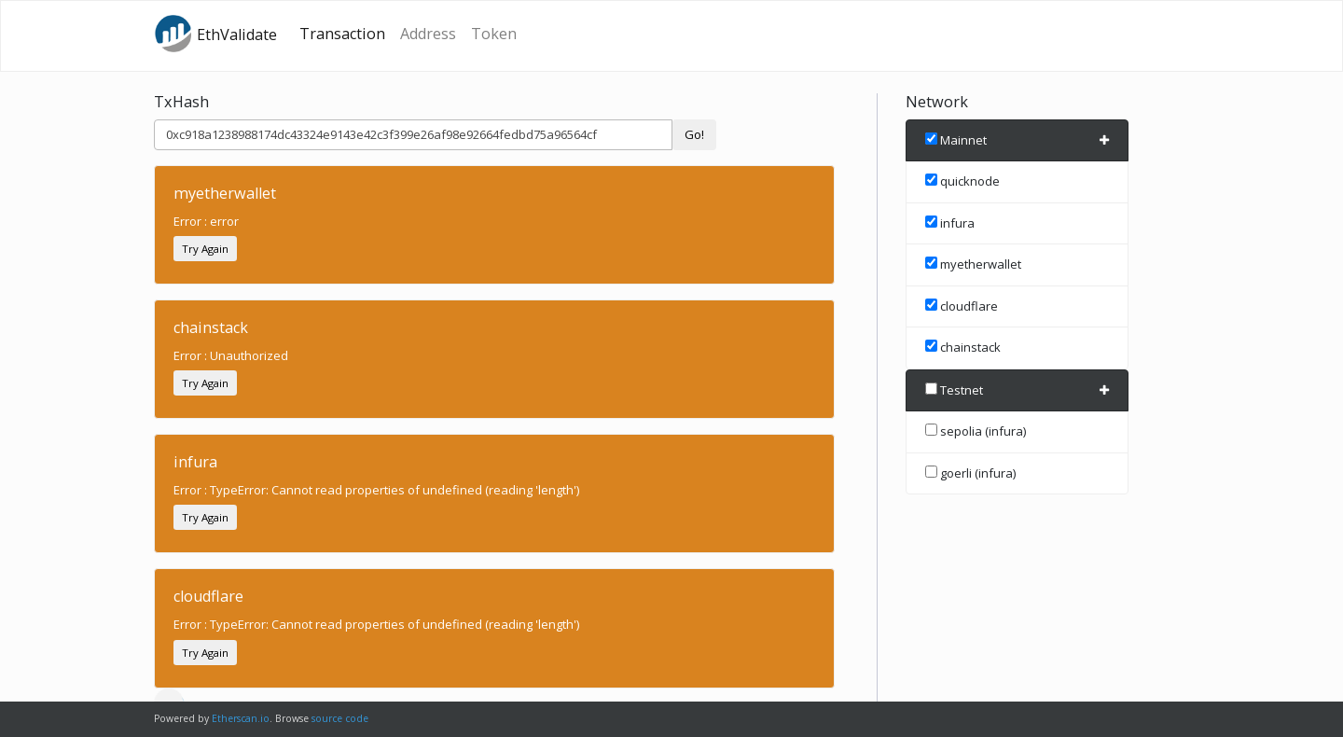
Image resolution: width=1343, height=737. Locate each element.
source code (340, 718)
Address (428, 33)
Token (494, 33)
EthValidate (215, 33)
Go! (694, 134)
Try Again (205, 249)
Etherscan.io (241, 718)
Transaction (342, 33)
